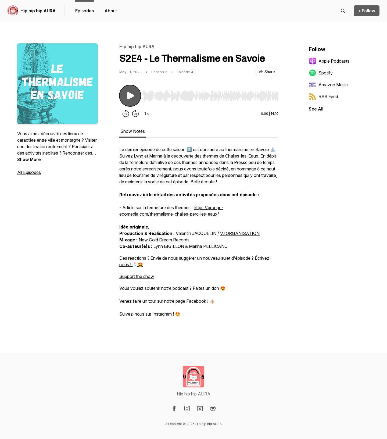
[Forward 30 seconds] (135, 113)
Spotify (321, 73)
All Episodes (29, 172)
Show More (29, 159)
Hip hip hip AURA (38, 10)
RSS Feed (323, 96)
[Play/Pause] (130, 95)
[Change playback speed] (146, 113)
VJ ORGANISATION (240, 233)
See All (316, 109)
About (111, 10)
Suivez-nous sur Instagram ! (146, 314)
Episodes (84, 10)
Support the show (136, 276)
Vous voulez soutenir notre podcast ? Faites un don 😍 (172, 288)
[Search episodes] (343, 11)
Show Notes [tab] (132, 131)
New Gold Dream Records (164, 239)
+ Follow (366, 10)
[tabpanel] (198, 234)
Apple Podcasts (329, 61)
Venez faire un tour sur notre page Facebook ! (163, 301)
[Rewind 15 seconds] (126, 113)
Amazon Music (328, 84)
